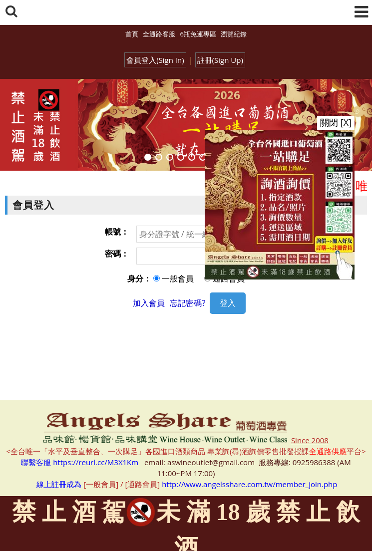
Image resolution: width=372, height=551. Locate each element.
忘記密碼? (187, 302)
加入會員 (149, 302)
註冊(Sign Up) (220, 60)
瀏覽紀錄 (234, 33)
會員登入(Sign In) (155, 60)
